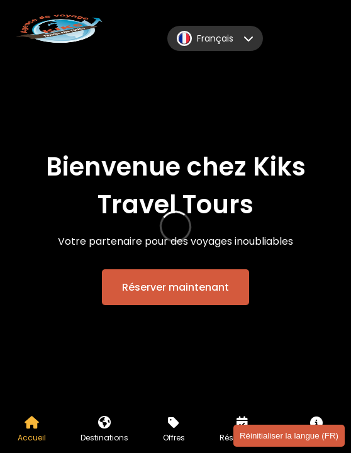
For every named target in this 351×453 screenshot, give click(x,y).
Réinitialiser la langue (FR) (289, 435)
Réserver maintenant (175, 287)
